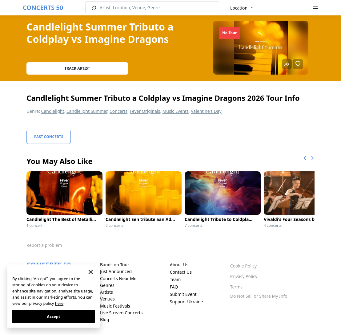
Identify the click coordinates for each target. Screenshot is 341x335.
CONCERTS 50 (43, 7)
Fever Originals (145, 111)
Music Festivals (115, 306)
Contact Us (181, 272)
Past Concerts (48, 136)
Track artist (77, 68)
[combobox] (241, 8)
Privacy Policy (243, 276)
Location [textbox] (238, 8)
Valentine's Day (206, 111)
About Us (179, 265)
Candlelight (52, 111)
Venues (107, 299)
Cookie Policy (243, 266)
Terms (236, 287)
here (59, 303)
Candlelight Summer (86, 111)
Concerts (118, 111)
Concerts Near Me (118, 278)
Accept (53, 316)
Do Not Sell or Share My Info (258, 296)
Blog (104, 319)
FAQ (174, 287)
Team (175, 279)
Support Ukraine (186, 301)
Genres (107, 285)
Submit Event (183, 294)
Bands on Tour (114, 265)
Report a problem (44, 245)
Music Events (175, 111)
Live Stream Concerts (121, 313)
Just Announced (116, 271)
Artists (106, 292)
